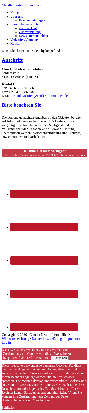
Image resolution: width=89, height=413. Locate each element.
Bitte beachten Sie (21, 105)
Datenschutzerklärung (47, 338)
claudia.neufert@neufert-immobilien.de (40, 96)
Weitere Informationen (34, 357)
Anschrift (12, 60)
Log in (6, 342)
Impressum (72, 338)
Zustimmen (60, 357)
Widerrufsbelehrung (15, 338)
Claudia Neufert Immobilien (21, 5)
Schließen (8, 407)
